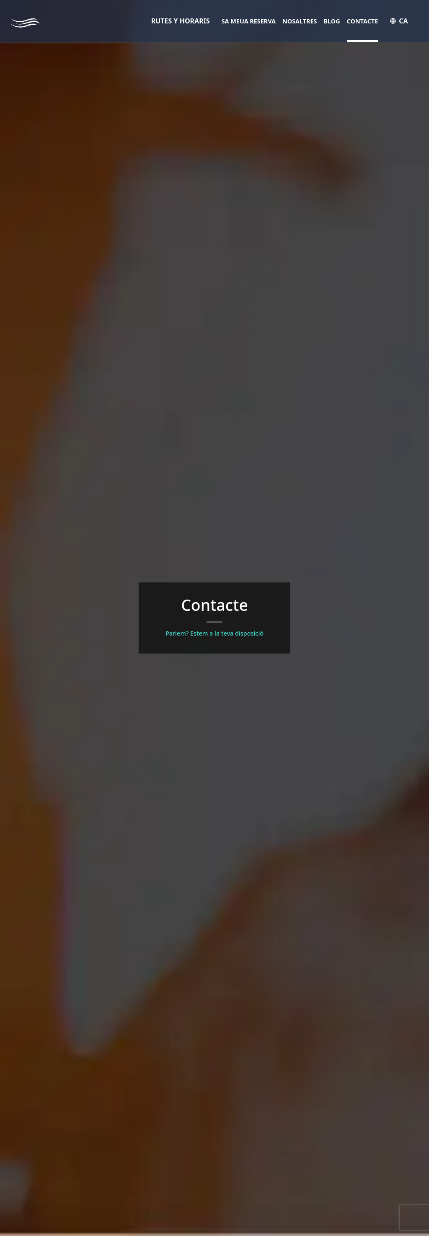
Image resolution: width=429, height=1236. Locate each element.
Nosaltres (299, 21)
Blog (332, 21)
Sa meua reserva (249, 21)
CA (399, 21)
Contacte (362, 21)
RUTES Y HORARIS (180, 21)
